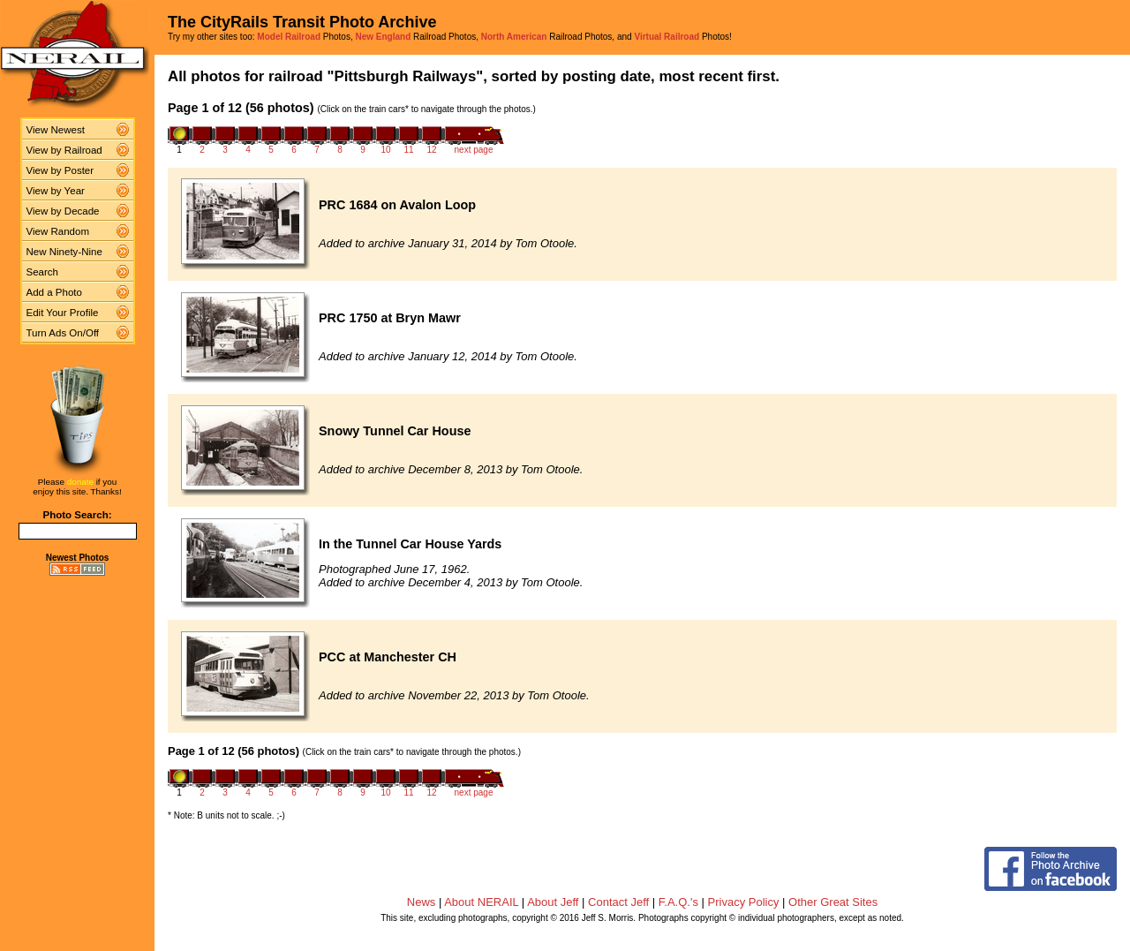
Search (42, 272)
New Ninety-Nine (64, 251)
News (421, 902)
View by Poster (60, 170)
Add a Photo (54, 292)
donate (80, 482)
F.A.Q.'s (678, 902)
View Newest (55, 130)
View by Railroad (64, 150)
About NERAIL (481, 902)
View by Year (55, 190)
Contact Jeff (618, 902)
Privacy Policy (744, 902)
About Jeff (552, 902)
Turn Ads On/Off (63, 333)
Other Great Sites (833, 902)
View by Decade (63, 211)
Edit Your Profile (62, 312)
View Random (57, 231)
